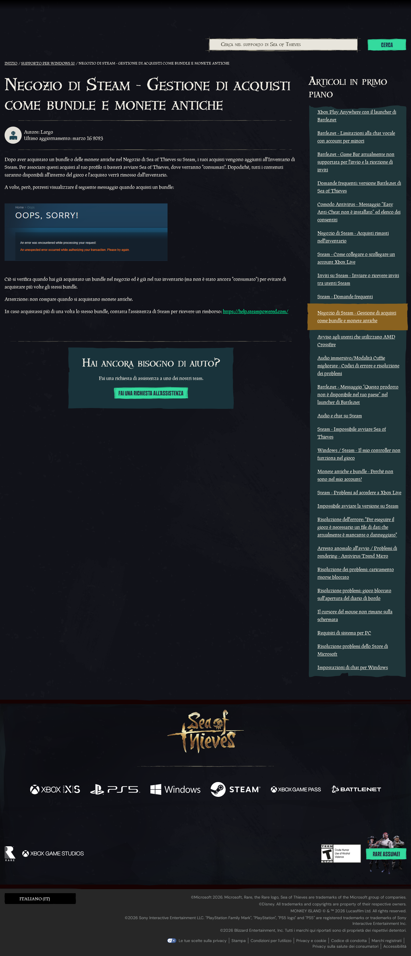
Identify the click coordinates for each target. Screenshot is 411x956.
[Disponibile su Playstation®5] (115, 790)
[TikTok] (244, 817)
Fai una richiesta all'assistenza (151, 393)
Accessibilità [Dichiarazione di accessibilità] (394, 946)
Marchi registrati (387, 940)
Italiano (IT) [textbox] (34, 898)
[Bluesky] (260, 818)
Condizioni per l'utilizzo (271, 940)
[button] (40, 898)
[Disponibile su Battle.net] (356, 790)
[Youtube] (204, 817)
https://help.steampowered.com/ (255, 311)
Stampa (238, 940)
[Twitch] (180, 817)
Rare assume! (386, 854)
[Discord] (228, 818)
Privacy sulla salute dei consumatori (345, 946)
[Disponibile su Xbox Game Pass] (295, 790)
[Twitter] (163, 817)
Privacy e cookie (311, 940)
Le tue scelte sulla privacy (203, 940)
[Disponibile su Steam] (235, 790)
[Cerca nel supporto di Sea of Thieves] (283, 45)
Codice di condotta (349, 940)
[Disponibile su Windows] (175, 790)
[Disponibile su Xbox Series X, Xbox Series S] (54, 790)
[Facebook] (148, 816)
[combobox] (283, 45)
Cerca (387, 45)
